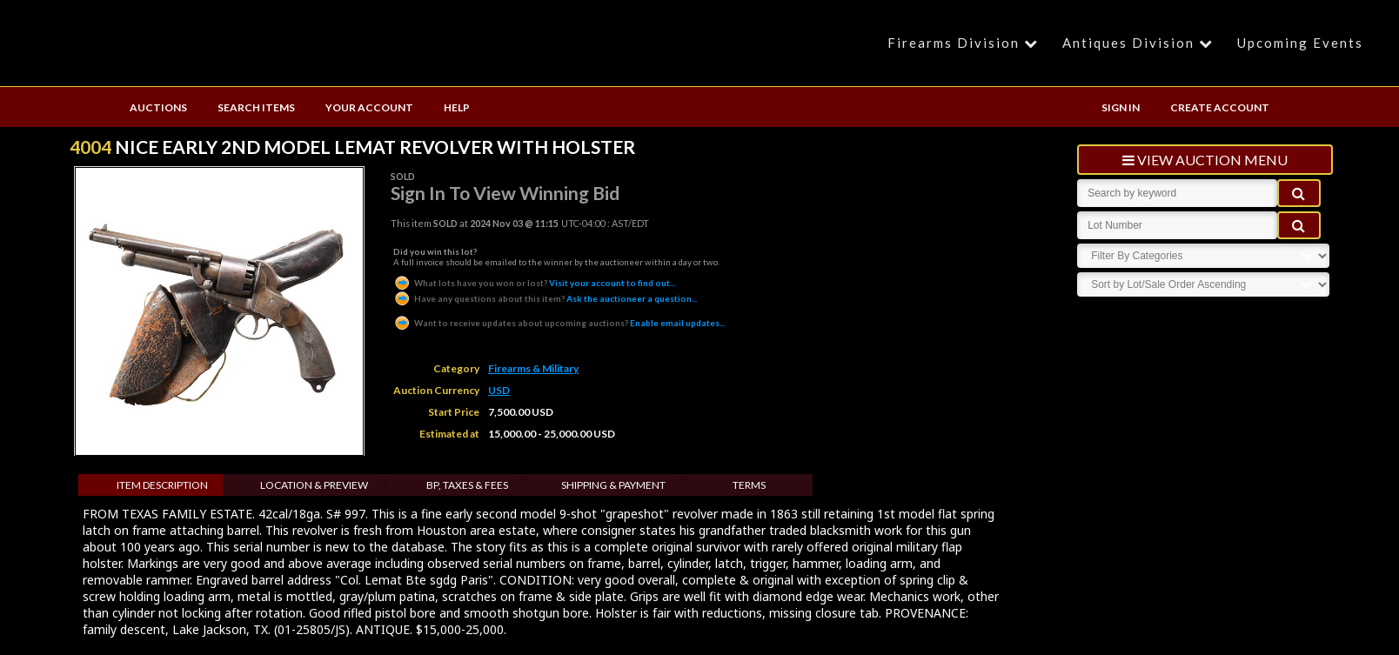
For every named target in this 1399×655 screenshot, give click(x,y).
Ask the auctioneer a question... (545, 298)
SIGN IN (1120, 107)
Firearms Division (965, 42)
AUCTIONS (158, 107)
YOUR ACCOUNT (369, 107)
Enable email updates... (559, 322)
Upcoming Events (1300, 42)
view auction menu (1205, 159)
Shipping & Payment (613, 484)
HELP (457, 107)
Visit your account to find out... (534, 282)
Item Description (162, 484)
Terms (749, 484)
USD (499, 390)
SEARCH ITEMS (256, 107)
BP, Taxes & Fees (467, 484)
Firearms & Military (533, 368)
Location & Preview (314, 484)
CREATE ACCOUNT (1219, 107)
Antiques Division (1140, 42)
